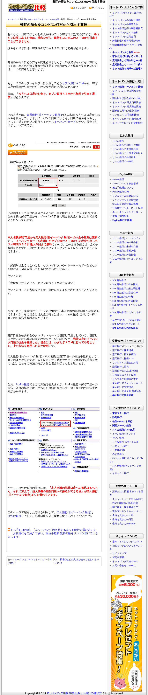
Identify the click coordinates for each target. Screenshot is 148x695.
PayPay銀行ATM (120, 191)
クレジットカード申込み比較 (127, 499)
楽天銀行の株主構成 (122, 350)
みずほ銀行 (118, 454)
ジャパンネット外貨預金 (125, 199)
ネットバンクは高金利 (124, 36)
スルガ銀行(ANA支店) (123, 429)
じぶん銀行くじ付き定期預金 (127, 153)
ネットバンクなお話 (50, 19)
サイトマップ (119, 553)
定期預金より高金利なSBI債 (127, 60)
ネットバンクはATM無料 (125, 32)
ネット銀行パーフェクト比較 (127, 86)
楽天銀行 (117, 346)
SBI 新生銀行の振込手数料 (126, 288)
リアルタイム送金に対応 (125, 195)
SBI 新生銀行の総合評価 (125, 328)
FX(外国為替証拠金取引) (125, 503)
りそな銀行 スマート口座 (125, 442)
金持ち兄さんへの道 (122, 515)
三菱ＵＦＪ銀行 (120, 446)
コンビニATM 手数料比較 (125, 114)
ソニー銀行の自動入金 (124, 250)
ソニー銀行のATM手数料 (125, 242)
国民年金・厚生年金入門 (125, 507)
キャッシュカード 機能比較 (126, 118)
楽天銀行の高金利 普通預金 (126, 391)
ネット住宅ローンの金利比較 (127, 123)
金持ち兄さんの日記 (122, 519)
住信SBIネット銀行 (122, 421)
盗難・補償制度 (120, 216)
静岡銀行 (117, 417)
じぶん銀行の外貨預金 (124, 157)
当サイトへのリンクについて (127, 541)
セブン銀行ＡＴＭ (73, 83)
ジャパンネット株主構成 (125, 183)
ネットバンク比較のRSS (124, 561)
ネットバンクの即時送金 (125, 24)
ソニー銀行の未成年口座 (125, 246)
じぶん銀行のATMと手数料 (126, 145)
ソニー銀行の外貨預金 (124, 254)
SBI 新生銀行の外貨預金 (125, 300)
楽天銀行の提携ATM (123, 358)
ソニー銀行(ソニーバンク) (126, 238)
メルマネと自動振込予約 (125, 379)
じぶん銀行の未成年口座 (125, 149)
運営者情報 (118, 557)
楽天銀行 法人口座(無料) (125, 370)
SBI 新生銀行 (119, 280)
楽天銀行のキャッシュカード (127, 383)
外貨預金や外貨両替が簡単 (126, 40)
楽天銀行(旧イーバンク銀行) (44, 114)
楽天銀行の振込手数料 (124, 354)
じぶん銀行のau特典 (122, 161)
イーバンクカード (65, 121)
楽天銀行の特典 (120, 366)
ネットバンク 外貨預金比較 (126, 106)
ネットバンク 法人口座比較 (126, 102)
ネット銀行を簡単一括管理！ (127, 68)
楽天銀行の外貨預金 (122, 387)
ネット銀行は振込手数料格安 (127, 28)
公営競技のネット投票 (124, 374)
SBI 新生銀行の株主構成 (125, 284)
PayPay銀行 (22, 384)
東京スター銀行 (120, 413)
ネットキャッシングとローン (127, 212)
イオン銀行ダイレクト (124, 433)
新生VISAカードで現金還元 (126, 320)
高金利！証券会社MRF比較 (126, 98)
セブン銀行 (118, 437)
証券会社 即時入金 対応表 (125, 110)
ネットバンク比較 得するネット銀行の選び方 (74, 693)
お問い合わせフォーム (124, 565)
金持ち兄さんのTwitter (123, 523)
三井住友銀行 (119, 450)
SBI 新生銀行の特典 (122, 296)
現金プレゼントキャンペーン (127, 511)
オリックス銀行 (120, 473)
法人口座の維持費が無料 (125, 204)
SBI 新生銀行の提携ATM (125, 292)
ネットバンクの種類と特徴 (126, 20)
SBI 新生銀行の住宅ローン (126, 324)
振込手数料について (122, 187)
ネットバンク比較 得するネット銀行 (24, 19)
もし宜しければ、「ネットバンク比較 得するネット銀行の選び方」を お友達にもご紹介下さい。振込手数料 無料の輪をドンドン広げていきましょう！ (53, 533)
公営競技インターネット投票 (127, 208)
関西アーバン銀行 (121, 425)
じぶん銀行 (118, 141)
